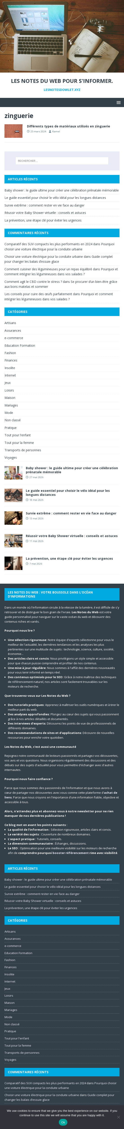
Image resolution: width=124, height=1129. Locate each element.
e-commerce (13, 338)
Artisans (10, 323)
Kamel (56, 131)
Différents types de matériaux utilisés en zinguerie (68, 126)
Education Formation (19, 345)
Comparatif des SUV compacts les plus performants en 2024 (48, 244)
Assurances (12, 330)
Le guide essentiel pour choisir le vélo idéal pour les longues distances (55, 198)
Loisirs (9, 390)
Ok (63, 1122)
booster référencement (71, 853)
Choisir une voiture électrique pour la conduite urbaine (43, 256)
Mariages (11, 405)
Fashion (10, 353)
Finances (10, 360)
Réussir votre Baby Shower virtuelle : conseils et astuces (45, 213)
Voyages (10, 457)
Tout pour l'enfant (17, 435)
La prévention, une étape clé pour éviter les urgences (43, 220)
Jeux (7, 383)
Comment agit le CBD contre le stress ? (33, 282)
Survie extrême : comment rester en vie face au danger (44, 205)
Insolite (9, 368)
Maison (9, 398)
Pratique (10, 428)
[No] (118, 1117)
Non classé (12, 420)
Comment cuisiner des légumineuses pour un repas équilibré (48, 269)
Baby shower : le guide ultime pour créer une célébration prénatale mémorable (61, 190)
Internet (10, 375)
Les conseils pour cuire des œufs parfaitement (38, 294)
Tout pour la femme (19, 443)
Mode (8, 413)
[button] (118, 102)
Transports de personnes (22, 450)
